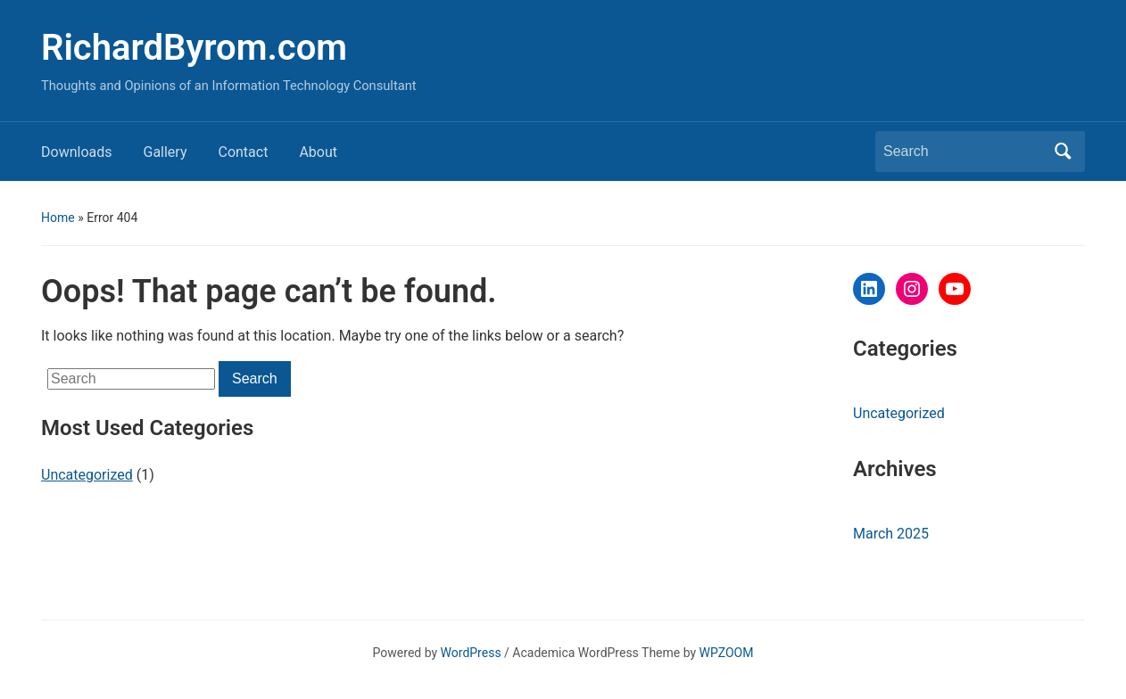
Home (58, 217)
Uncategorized (87, 474)
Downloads (76, 152)
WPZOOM (727, 653)
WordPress (471, 653)
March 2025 (891, 533)
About (318, 152)
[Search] (964, 151)
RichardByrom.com (194, 48)
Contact (243, 152)
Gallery (164, 152)
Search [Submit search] (1062, 151)
